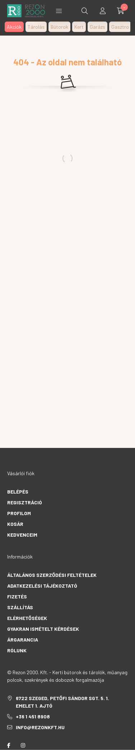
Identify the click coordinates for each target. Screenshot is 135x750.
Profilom (19, 513)
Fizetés (17, 596)
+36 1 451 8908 (33, 716)
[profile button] (103, 11)
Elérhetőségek (27, 618)
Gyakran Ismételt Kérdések (43, 629)
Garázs (97, 27)
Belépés (17, 492)
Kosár (15, 524)
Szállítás (20, 607)
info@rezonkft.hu (40, 727)
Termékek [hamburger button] (59, 11)
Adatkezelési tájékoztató (42, 586)
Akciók (14, 27)
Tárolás (36, 27)
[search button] (85, 11)
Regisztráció (24, 502)
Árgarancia (22, 639)
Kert (79, 27)
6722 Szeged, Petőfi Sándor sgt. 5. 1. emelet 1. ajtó (62, 702)
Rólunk (17, 650)
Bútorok (59, 27)
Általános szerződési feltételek (52, 575)
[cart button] (120, 11)
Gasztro (120, 27)
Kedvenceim (22, 535)
